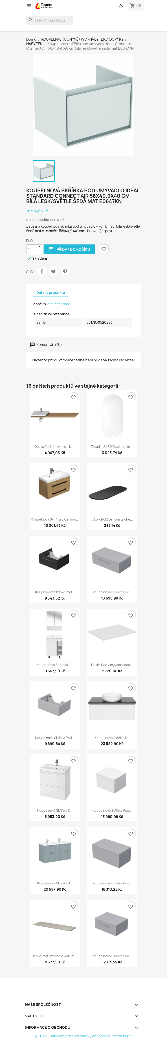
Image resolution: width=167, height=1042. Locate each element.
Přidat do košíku (69, 249)
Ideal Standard (58, 304)
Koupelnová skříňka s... (112, 738)
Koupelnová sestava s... (55, 665)
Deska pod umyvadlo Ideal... (112, 665)
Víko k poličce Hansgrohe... (112, 519)
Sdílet (41, 271)
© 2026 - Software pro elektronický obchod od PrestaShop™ (84, 1036)
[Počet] (31, 249)
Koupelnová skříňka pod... (55, 592)
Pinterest (64, 271)
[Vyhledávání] (49, 20)
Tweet (53, 271)
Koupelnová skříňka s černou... (55, 519)
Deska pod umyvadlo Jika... (55, 446)
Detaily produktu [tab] (50, 292)
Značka (39, 304)
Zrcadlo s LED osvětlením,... (112, 446)
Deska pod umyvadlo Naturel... (55, 956)
